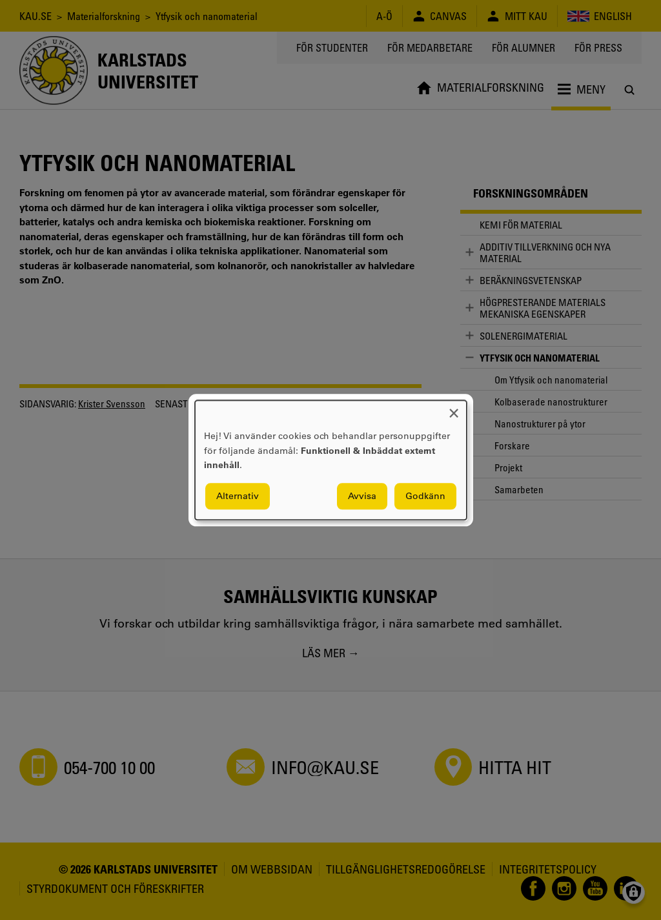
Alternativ (237, 496)
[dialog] (331, 460)
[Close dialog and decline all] (454, 408)
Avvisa (362, 496)
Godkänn (425, 496)
